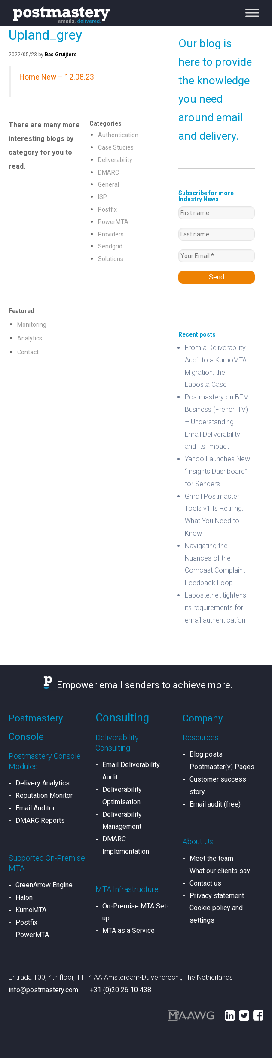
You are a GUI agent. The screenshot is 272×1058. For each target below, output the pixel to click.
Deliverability (115, 159)
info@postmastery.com (43, 990)
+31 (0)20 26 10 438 (120, 990)
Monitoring (31, 324)
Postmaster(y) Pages (221, 767)
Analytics (29, 338)
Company (203, 718)
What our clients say (219, 871)
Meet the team (211, 858)
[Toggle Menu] (252, 13)
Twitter (244, 1015)
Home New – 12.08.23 (56, 77)
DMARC (108, 172)
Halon (24, 897)
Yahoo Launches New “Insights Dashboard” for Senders (217, 471)
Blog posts (206, 754)
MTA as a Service (128, 930)
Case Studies (116, 147)
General (108, 184)
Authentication (118, 135)
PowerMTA (113, 221)
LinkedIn (230, 1015)
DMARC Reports (40, 820)
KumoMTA (30, 910)
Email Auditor (35, 808)
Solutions (110, 258)
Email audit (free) (215, 804)
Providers (111, 234)
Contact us (205, 883)
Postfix (107, 209)
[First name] (216, 212)
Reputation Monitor (44, 795)
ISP (102, 196)
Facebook (258, 1015)
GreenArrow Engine (44, 885)
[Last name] (216, 234)
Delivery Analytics (42, 783)
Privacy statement (216, 896)
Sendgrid (110, 246)
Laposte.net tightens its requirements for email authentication (215, 607)
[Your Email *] (216, 255)
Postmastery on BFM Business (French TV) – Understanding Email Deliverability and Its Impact (217, 422)
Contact (28, 352)
